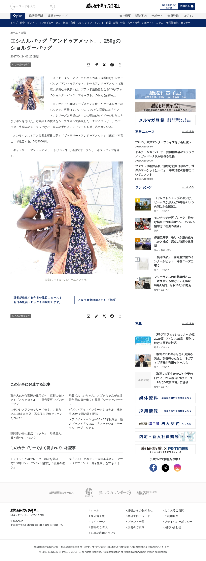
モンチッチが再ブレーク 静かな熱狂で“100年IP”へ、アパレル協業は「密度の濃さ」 (37, 463)
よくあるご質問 (173, 510)
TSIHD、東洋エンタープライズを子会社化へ (163, 142)
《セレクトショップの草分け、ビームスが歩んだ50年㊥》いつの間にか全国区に (174, 202)
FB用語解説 (172, 22)
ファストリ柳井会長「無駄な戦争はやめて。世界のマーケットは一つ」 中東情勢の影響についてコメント (164, 170)
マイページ (97, 521)
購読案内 (141, 15)
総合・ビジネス (28, 22)
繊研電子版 (36, 15)
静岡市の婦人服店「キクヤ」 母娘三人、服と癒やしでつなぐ (37, 435)
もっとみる (189, 131)
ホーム (14, 32)
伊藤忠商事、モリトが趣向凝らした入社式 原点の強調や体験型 (174, 241)
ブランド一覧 (135, 521)
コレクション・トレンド (90, 22)
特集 (122, 22)
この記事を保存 (21, 64)
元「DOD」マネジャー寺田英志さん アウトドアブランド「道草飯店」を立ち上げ (96, 461)
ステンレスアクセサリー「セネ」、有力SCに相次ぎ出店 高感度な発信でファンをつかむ (36, 414)
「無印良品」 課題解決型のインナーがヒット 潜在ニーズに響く (174, 261)
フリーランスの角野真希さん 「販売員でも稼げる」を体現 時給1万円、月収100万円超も (174, 281)
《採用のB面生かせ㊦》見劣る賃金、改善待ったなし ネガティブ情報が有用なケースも (174, 358)
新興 (115, 22)
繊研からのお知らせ (139, 510)
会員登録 (173, 15)
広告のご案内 (135, 527)
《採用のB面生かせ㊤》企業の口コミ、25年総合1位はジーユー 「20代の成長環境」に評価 (176, 378)
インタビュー (46, 22)
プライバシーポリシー (178, 521)
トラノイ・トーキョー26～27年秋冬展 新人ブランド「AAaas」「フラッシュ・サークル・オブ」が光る (96, 423)
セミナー (185, 22)
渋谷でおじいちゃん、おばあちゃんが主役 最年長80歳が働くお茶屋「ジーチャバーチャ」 (96, 400)
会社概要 (125, 15)
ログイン (189, 15)
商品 (108, 22)
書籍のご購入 (98, 527)
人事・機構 (134, 22)
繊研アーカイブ (57, 15)
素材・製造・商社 (65, 22)
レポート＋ (148, 22)
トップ (14, 22)
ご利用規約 (170, 516)
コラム (159, 22)
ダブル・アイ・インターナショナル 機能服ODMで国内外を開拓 (95, 411)
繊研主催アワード (138, 516)
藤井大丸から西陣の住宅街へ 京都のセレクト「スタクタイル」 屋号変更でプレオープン (37, 400)
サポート (157, 15)
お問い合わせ (172, 527)
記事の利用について (102, 532)
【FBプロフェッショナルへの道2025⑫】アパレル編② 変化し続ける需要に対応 (174, 338)
